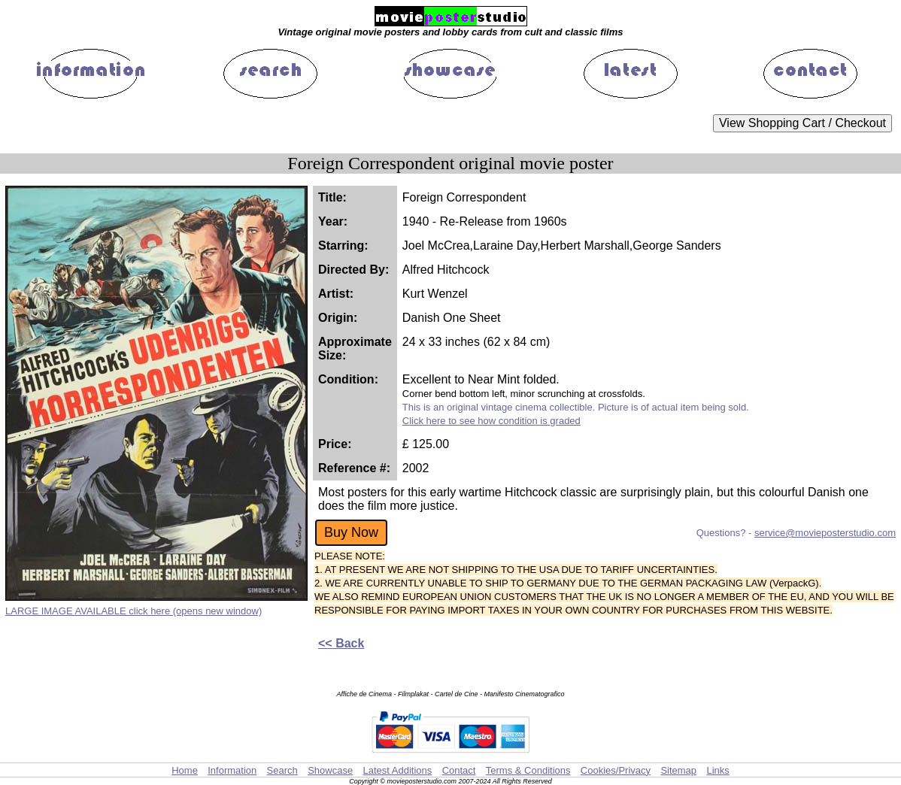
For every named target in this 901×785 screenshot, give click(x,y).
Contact (459, 770)
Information (232, 770)
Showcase (330, 770)
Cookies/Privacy (616, 770)
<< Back (341, 643)
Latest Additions (397, 770)
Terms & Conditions (528, 770)
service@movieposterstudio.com (825, 532)
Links (717, 770)
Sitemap (678, 770)
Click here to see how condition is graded (491, 420)
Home (184, 770)
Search (282, 770)
